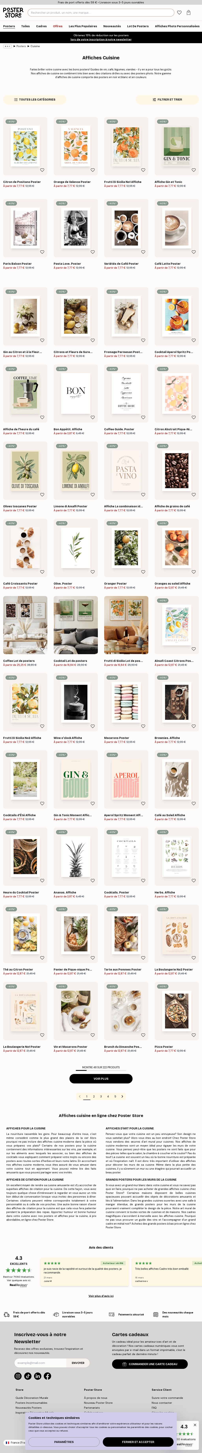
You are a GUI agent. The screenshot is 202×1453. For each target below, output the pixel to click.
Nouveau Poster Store (98, 1403)
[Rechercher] (170, 13)
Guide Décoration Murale (32, 1398)
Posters (21, 46)
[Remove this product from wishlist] (42, 170)
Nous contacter (162, 1403)
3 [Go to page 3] (101, 1096)
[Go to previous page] (79, 1096)
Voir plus (101, 1078)
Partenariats (92, 1407)
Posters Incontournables (31, 1403)
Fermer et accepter (138, 1442)
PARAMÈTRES (64, 1442)
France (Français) (22, 1442)
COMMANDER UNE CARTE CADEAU (150, 1364)
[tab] (179, 12)
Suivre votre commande (167, 1398)
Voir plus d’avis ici (101, 1296)
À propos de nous (95, 1398)
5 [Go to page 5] (115, 1096)
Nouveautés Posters (29, 1407)
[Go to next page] (122, 1096)
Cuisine (35, 46)
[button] (184, 1435)
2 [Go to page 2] (94, 1096)
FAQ (154, 1407)
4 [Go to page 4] (108, 1096)
